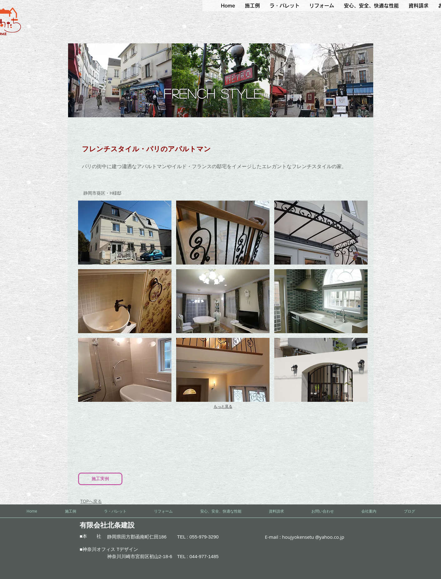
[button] (252, 5)
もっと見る (223, 406)
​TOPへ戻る (91, 501)
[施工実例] (100, 479)
